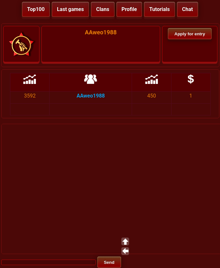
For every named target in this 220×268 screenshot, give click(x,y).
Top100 (36, 9)
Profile (129, 9)
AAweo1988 (91, 96)
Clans (102, 9)
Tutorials (159, 9)
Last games (70, 9)
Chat (187, 9)
